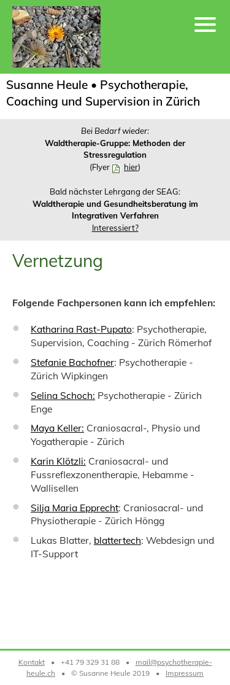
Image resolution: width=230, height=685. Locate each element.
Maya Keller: (57, 428)
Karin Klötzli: (58, 461)
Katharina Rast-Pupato (81, 329)
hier (131, 167)
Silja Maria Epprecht (74, 507)
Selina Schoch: (63, 395)
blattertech (117, 540)
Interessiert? (115, 228)
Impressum (185, 673)
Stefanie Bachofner (72, 362)
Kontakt (31, 662)
